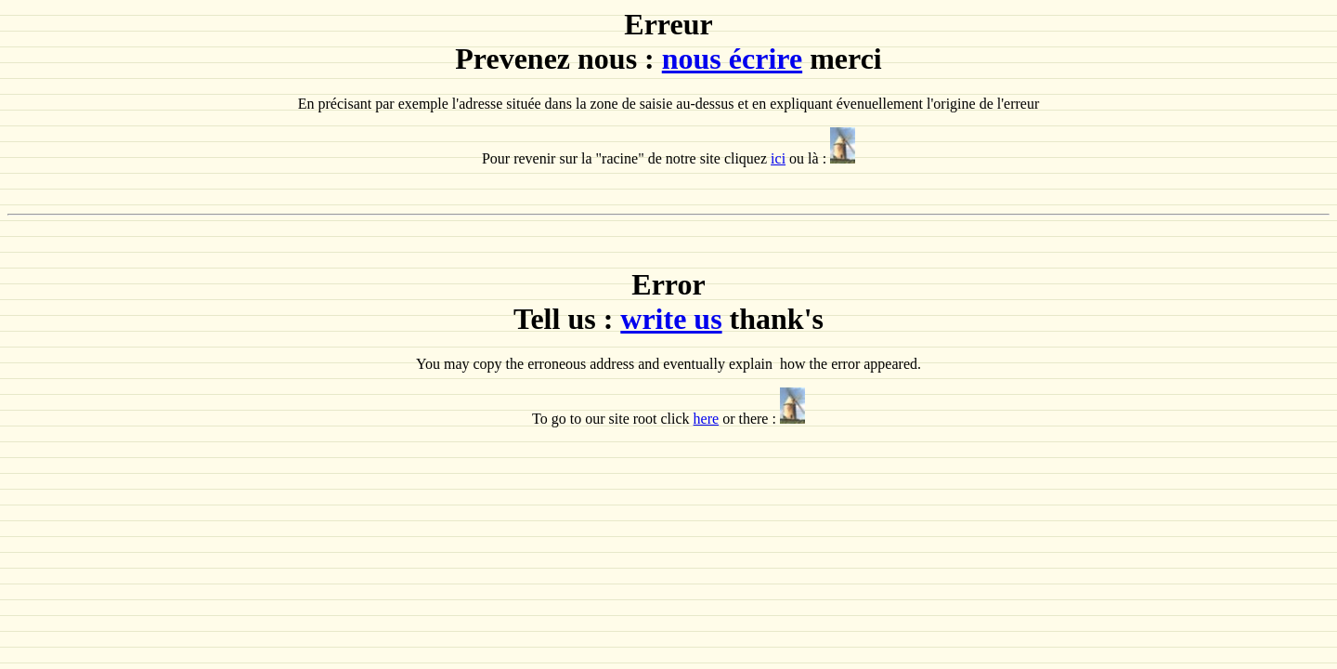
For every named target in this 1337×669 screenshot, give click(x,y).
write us (670, 318)
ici (778, 158)
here (707, 418)
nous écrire (732, 58)
